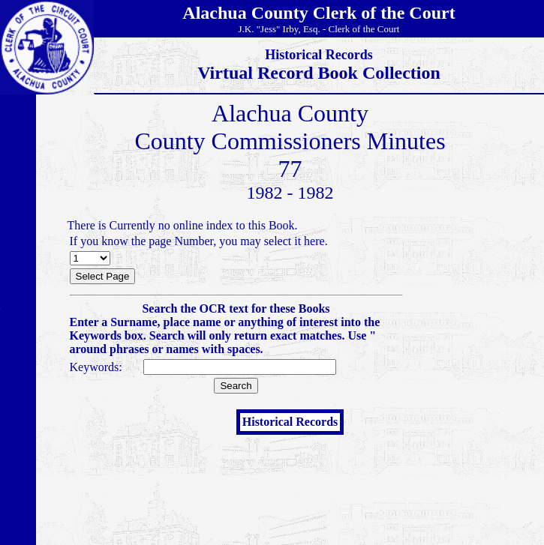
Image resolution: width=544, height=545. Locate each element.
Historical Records (290, 421)
